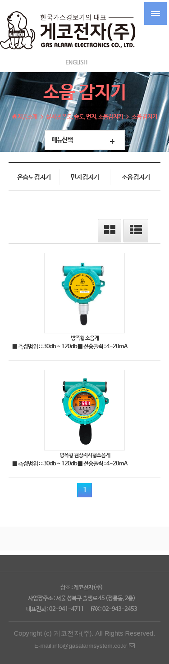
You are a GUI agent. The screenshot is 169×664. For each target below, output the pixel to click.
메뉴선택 (61, 140)
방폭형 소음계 (85, 338)
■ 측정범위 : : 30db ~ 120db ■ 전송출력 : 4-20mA (69, 346)
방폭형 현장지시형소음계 (84, 455)
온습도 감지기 (33, 177)
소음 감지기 (136, 177)
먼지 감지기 (85, 177)
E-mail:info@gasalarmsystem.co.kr (84, 645)
